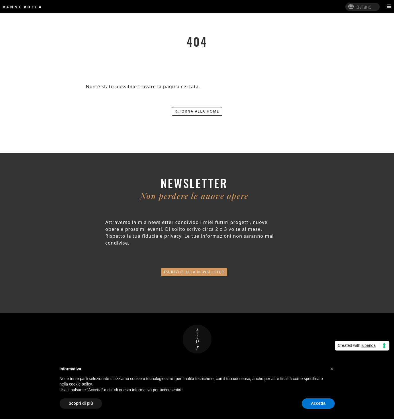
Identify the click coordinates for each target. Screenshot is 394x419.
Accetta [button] (318, 403)
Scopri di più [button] (81, 403)
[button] (331, 368)
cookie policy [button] (80, 384)
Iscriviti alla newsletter (194, 272)
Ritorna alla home (197, 111)
